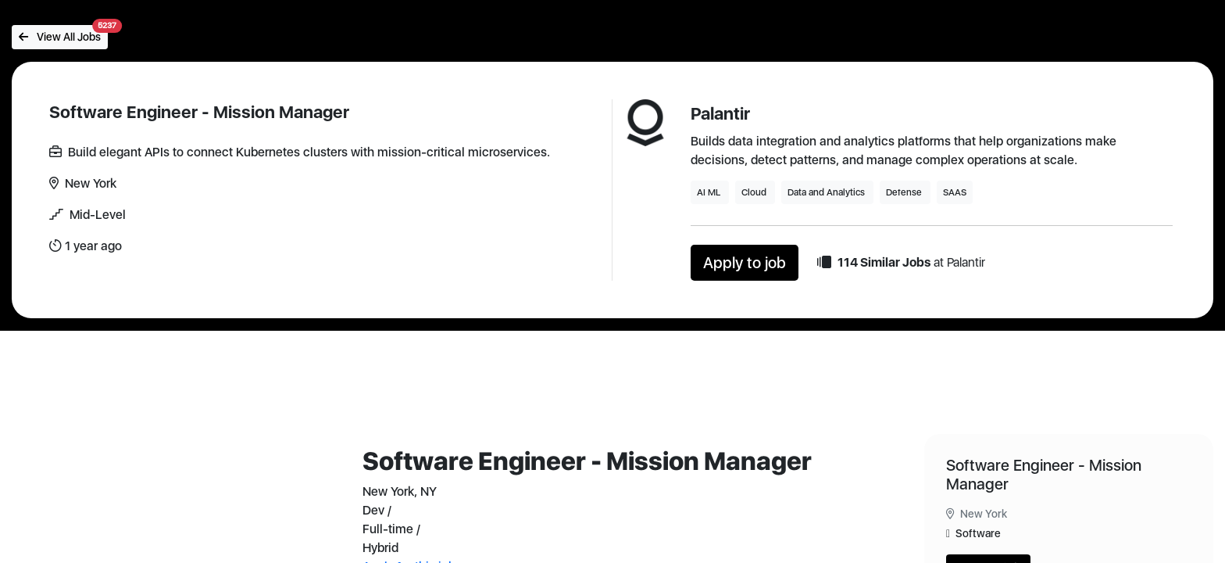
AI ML (710, 192)
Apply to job (744, 262)
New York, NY (399, 491)
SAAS (954, 192)
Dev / (376, 510)
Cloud (755, 192)
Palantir (720, 113)
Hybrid (380, 547)
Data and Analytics (827, 192)
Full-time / (391, 529)
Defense (905, 192)
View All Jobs (63, 34)
